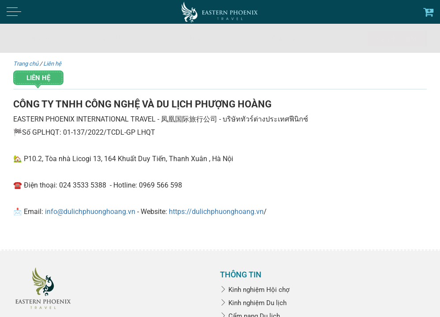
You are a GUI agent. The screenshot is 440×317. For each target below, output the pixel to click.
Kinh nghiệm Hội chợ (255, 290)
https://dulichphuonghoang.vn (216, 211)
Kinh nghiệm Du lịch (253, 303)
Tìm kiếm (397, 39)
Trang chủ (25, 63)
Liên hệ (52, 63)
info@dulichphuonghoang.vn (90, 211)
